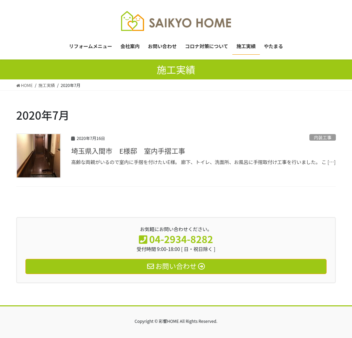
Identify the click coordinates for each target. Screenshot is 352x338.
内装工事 (322, 137)
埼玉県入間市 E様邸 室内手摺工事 (128, 151)
